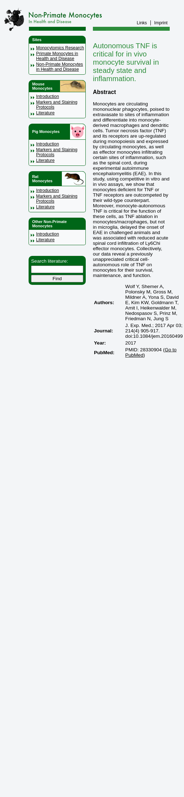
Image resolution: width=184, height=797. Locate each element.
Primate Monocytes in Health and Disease (57, 56)
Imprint (161, 22)
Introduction (47, 96)
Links (142, 22)
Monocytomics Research (60, 47)
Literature (45, 112)
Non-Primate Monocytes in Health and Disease (59, 67)
